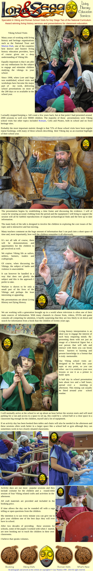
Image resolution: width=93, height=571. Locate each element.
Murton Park (7, 46)
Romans (42, 120)
